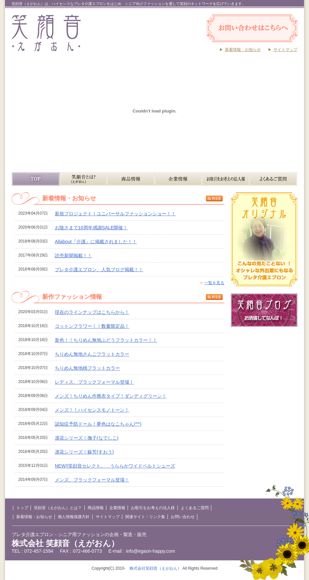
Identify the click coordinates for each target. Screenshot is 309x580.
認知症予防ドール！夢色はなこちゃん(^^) (98, 424)
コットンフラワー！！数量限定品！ (92, 326)
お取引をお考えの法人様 (226, 179)
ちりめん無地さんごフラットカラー (92, 354)
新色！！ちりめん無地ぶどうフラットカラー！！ (106, 340)
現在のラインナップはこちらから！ (92, 312)
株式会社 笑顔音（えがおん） (65, 543)
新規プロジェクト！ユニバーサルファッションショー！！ (115, 213)
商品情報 (130, 179)
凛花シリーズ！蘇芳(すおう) (84, 452)
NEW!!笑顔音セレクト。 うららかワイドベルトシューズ (115, 466)
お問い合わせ (183, 516)
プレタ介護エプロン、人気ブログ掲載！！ (99, 269)
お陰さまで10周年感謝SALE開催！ (91, 227)
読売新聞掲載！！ (73, 255)
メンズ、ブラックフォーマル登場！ (92, 480)
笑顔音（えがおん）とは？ (83, 179)
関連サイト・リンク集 (145, 516)
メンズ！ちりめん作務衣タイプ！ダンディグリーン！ (110, 396)
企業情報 (178, 179)
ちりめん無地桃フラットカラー (87, 368)
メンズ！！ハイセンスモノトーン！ (92, 410)
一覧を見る (214, 283)
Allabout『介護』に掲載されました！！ (96, 241)
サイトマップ (285, 49)
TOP (35, 179)
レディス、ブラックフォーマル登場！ (94, 382)
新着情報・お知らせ (243, 49)
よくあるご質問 (273, 179)
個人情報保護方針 (74, 516)
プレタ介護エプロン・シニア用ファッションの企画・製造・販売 (79, 534)
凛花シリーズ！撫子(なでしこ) (86, 438)
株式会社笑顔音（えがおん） (155, 568)
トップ (22, 507)
